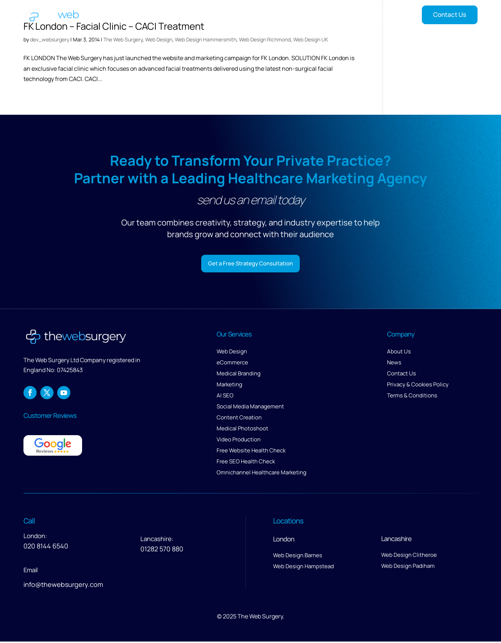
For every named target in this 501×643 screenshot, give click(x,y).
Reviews (355, 15)
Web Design (158, 39)
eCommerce (232, 364)
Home (220, 15)
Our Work (289, 15)
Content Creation (239, 419)
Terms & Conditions (412, 397)
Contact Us (449, 14)
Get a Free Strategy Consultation (250, 264)
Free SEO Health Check (246, 463)
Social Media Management (250, 408)
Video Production (239, 441)
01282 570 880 (161, 550)
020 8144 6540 (45, 547)
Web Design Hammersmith (205, 39)
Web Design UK (310, 39)
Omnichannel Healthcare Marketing (261, 474)
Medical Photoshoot (242, 430)
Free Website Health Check (251, 452)
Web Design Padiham (408, 567)
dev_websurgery (49, 39)
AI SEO (225, 397)
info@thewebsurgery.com (63, 585)
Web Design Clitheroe (409, 556)
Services (249, 15)
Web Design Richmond (265, 39)
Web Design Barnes (297, 557)
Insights (387, 15)
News (394, 364)
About (319, 15)
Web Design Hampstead (303, 568)
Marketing (229, 386)
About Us (399, 353)
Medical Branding (239, 375)
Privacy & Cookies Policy (418, 386)
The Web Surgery (123, 39)
